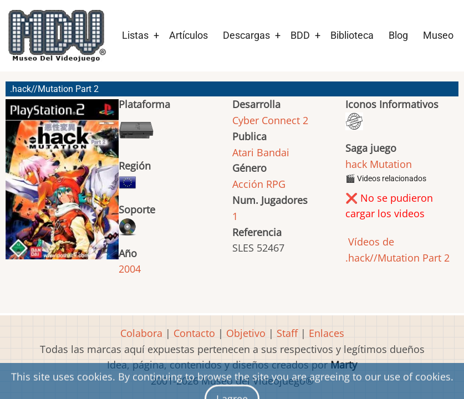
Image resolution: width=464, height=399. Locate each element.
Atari (243, 152)
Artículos (188, 35)
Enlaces (326, 333)
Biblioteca (352, 35)
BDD (300, 35)
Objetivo (246, 333)
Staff (287, 333)
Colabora (141, 333)
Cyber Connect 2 (270, 120)
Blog (398, 35)
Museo (438, 35)
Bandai (273, 152)
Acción (247, 184)
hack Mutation (378, 164)
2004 (130, 268)
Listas (135, 35)
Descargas (246, 35)
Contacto (194, 333)
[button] (62, 184)
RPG (275, 184)
